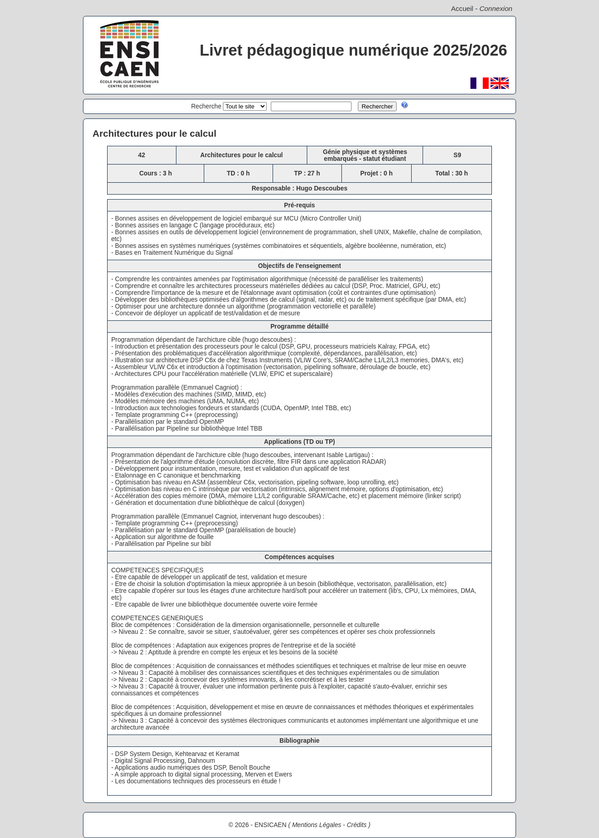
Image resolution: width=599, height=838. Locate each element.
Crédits (357, 825)
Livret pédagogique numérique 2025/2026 (353, 50)
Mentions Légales (316, 825)
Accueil (462, 8)
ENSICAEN (270, 825)
